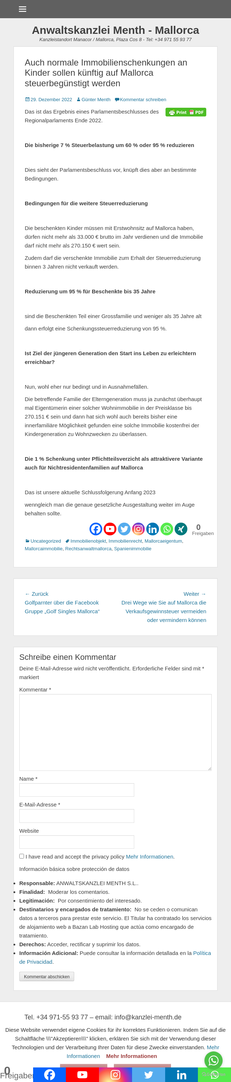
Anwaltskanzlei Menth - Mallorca (115, 30)
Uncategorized (46, 541)
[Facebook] (95, 529)
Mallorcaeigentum (163, 541)
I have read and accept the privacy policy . (97, 856)
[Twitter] (124, 529)
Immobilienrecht (125, 541)
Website (29, 831)
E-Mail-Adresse (39, 804)
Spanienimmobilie (133, 548)
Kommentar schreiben (143, 99)
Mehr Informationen (149, 856)
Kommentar (35, 689)
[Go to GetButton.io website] (213, 1074)
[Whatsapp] (166, 529)
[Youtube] (110, 529)
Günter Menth (96, 99)
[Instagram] (138, 529)
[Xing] (181, 529)
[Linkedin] (152, 529)
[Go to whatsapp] (213, 1060)
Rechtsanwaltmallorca (88, 548)
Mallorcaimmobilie (44, 548)
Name (28, 779)
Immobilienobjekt (88, 541)
